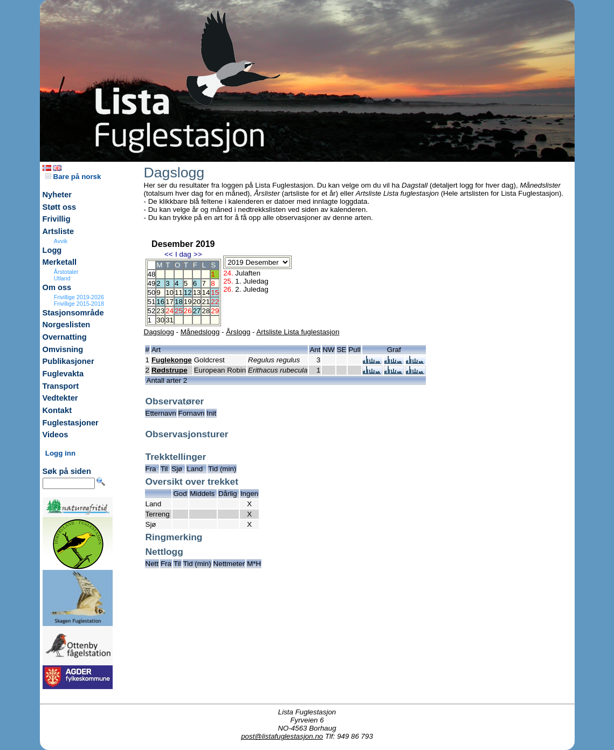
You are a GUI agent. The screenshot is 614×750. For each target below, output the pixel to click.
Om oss (57, 287)
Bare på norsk (73, 177)
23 (160, 311)
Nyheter (57, 194)
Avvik (60, 241)
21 (206, 302)
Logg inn (60, 453)
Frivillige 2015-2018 (79, 303)
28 (206, 311)
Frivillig (57, 219)
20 (197, 302)
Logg (52, 250)
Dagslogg (159, 332)
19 (188, 302)
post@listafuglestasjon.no (282, 736)
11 (179, 292)
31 (169, 320)
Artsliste (58, 231)
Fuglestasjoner (71, 422)
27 (197, 311)
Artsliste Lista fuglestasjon (297, 332)
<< (168, 254)
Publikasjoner (68, 361)
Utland (62, 278)
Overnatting (65, 337)
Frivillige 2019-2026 (79, 297)
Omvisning (63, 349)
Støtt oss (60, 207)
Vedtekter (60, 398)
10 (169, 292)
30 (160, 320)
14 (206, 292)
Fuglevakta (63, 373)
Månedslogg (200, 332)
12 (188, 292)
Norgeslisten (67, 324)
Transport (61, 386)
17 (169, 302)
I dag (183, 254)
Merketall (60, 262)
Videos (55, 434)
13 (197, 292)
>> (198, 254)
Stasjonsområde (73, 312)
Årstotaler (66, 272)
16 (160, 302)
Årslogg (238, 332)
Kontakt (57, 410)
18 (179, 302)
